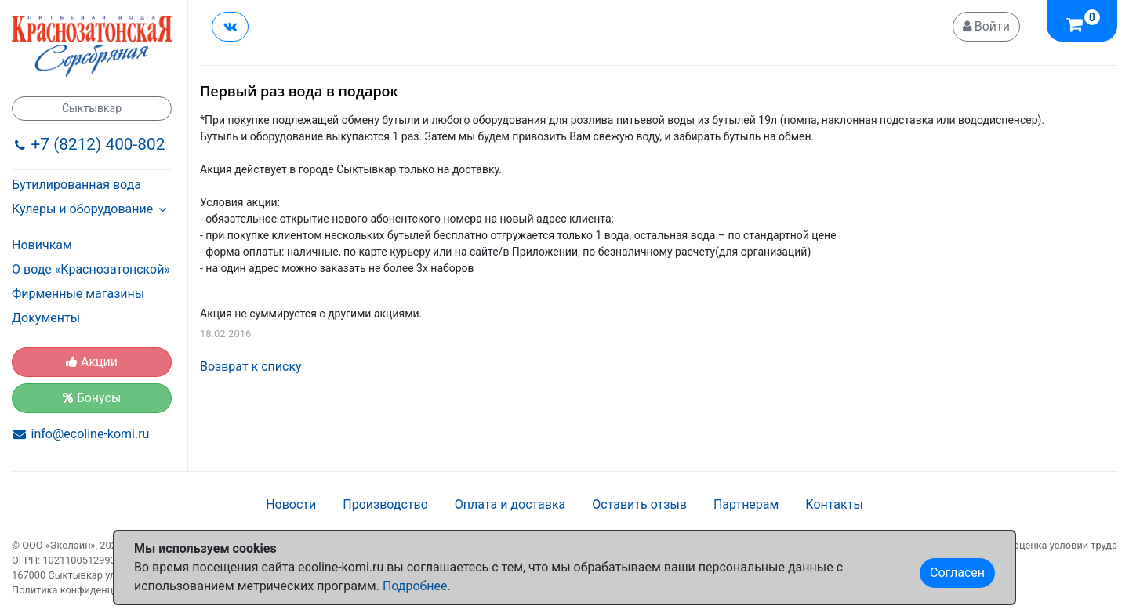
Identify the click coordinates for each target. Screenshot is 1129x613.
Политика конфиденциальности (87, 590)
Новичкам (42, 245)
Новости (291, 504)
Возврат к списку (251, 366)
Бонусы (92, 397)
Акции (92, 361)
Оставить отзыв (639, 504)
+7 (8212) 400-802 (98, 144)
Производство (385, 504)
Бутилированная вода (76, 184)
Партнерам (746, 504)
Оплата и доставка (510, 504)
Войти (986, 26)
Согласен (957, 572)
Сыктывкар (92, 108)
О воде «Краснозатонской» (91, 269)
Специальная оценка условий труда (1032, 545)
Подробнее (415, 586)
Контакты (833, 504)
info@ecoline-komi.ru (90, 433)
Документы (46, 317)
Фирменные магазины (78, 293)
